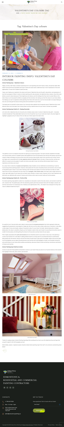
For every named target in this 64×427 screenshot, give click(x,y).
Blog (7, 34)
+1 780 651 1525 (9, 401)
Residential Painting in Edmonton (19, 34)
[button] (61, 2)
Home (17, 13)
